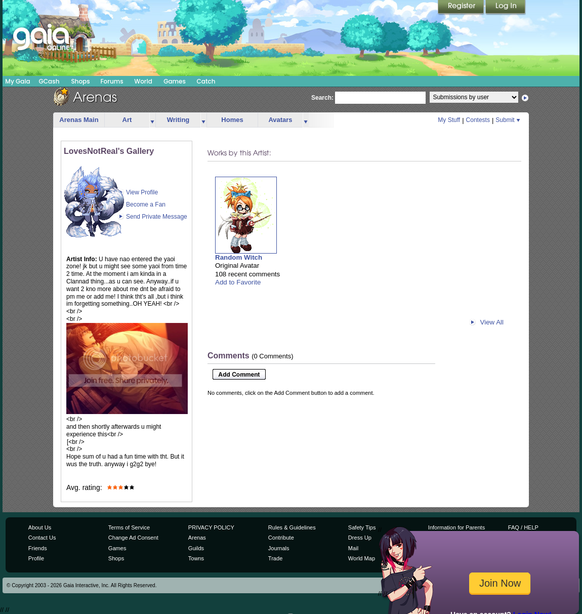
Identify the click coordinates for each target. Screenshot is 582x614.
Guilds (196, 548)
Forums (111, 81)
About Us (39, 527)
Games (174, 81)
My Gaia (17, 81)
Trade (275, 558)
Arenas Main (78, 120)
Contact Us (42, 538)
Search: (322, 97)
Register (461, 7)
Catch (206, 81)
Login (505, 7)
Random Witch (238, 257)
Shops (80, 81)
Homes (232, 120)
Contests (478, 120)
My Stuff (449, 120)
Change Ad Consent (133, 538)
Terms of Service (129, 527)
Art (127, 120)
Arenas (197, 538)
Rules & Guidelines (292, 527)
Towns (196, 558)
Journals (278, 548)
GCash (49, 81)
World (143, 81)
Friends (37, 548)
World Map (361, 558)
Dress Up (359, 538)
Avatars (280, 120)
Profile (36, 558)
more (152, 120)
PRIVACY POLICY (211, 527)
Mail (353, 548)
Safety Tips (362, 527)
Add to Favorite (238, 282)
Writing (178, 120)
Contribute (281, 538)
